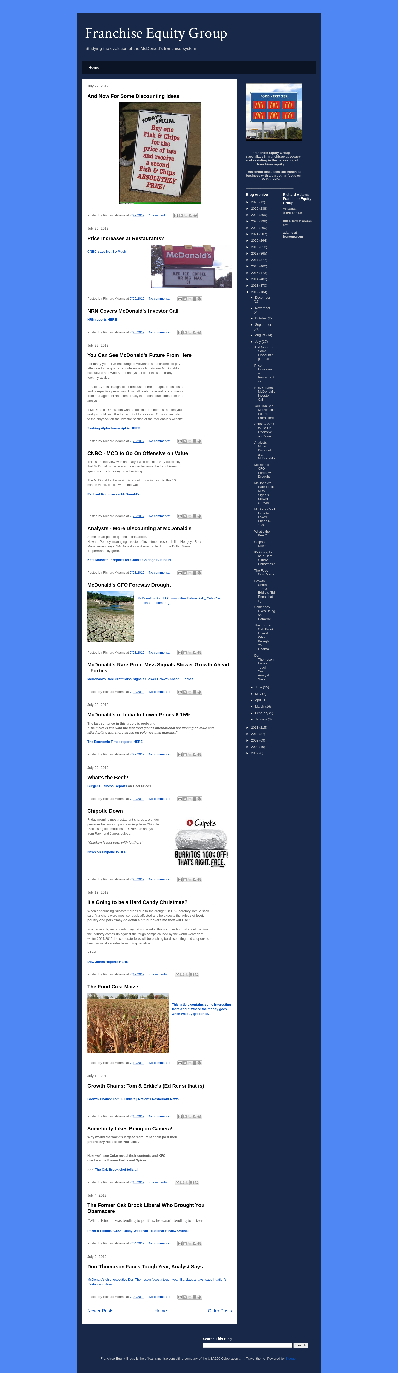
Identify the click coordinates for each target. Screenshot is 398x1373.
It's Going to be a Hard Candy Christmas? (137, 902)
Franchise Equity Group (156, 33)
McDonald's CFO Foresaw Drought (129, 585)
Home (94, 67)
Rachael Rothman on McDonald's (113, 494)
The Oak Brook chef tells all (116, 1169)
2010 (255, 734)
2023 (255, 221)
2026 (255, 202)
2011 (255, 727)
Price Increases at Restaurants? (125, 238)
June (259, 687)
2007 (255, 753)
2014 (255, 279)
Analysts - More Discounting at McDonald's (139, 528)
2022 (255, 228)
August (260, 335)
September (263, 325)
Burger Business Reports (107, 786)
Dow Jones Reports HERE (107, 962)
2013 (255, 285)
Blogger (291, 1358)
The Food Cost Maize (112, 986)
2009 (255, 740)
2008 (255, 747)
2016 (255, 266)
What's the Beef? (107, 777)
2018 (255, 253)
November (262, 308)
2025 (255, 208)
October (261, 318)
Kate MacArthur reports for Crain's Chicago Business (129, 560)
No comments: (160, 298)
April (259, 700)
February (262, 713)
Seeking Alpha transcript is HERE (113, 428)
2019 (255, 247)
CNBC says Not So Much (106, 252)
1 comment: (158, 215)
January (261, 719)
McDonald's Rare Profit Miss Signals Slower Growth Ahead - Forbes (140, 679)
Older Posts (220, 1310)
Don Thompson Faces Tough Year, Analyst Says (145, 1266)
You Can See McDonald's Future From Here (139, 355)
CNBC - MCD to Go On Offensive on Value (137, 453)
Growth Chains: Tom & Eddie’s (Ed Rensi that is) (145, 1086)
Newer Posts (100, 1310)
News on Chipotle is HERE (108, 852)
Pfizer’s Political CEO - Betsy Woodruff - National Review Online (137, 1231)
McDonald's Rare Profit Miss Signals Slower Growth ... (264, 493)
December (262, 297)
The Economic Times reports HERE (115, 742)
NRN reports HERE (102, 319)
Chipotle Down (105, 811)
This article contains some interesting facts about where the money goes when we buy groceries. (201, 1009)
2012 (255, 292)
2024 (255, 215)
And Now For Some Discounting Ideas (133, 96)
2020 (255, 240)
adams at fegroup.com (293, 234)
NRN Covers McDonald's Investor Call (132, 311)
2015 (255, 273)
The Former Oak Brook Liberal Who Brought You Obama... (263, 637)
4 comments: (159, 974)
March (260, 706)
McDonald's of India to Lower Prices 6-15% (138, 714)
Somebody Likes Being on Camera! (130, 1128)
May (258, 694)
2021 (255, 234)
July (258, 342)
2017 (255, 260)
